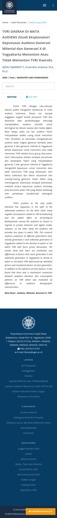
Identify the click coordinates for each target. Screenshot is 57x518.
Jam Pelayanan (28, 365)
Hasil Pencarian (18, 22)
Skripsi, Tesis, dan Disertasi (28, 464)
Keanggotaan (28, 370)
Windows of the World (28, 396)
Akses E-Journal (28, 459)
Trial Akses (28, 433)
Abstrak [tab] (12, 96)
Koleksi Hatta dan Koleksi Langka (28, 391)
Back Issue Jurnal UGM (28, 474)
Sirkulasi (28, 375)
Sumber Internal (29, 412)
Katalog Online (28, 484)
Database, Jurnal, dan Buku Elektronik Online (28, 422)
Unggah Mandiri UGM (28, 448)
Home (5, 22)
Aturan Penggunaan (15, 514)
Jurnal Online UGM (28, 469)
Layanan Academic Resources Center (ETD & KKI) (29, 386)
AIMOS (28, 453)
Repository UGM (28, 490)
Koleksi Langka (28, 479)
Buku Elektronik (28, 427)
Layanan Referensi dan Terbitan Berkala (28, 381)
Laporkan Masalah (40, 511)
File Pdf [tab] (31, 96)
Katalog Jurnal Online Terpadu (28, 417)
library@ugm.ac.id (33, 352)
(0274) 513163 (33, 348)
